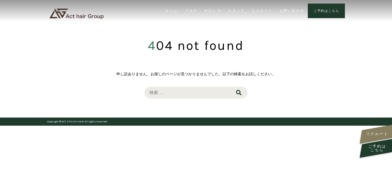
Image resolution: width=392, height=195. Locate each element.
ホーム (171, 11)
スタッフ (236, 11)
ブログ (191, 11)
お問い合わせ (291, 11)
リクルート (261, 11)
